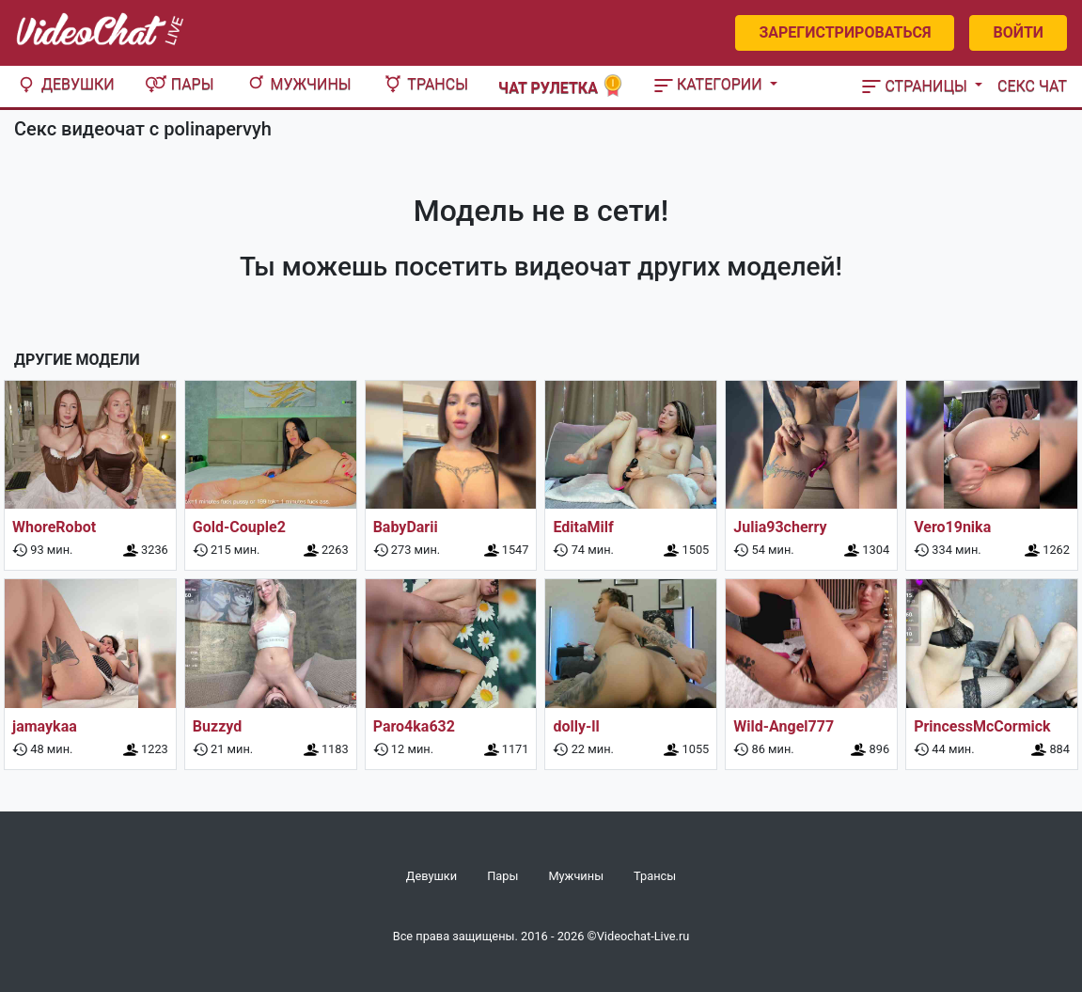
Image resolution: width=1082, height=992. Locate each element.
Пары (179, 84)
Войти (1018, 32)
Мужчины (298, 84)
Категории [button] (710, 84)
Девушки (65, 84)
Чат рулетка (561, 86)
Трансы (425, 84)
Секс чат (1032, 86)
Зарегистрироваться (845, 32)
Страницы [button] (916, 86)
